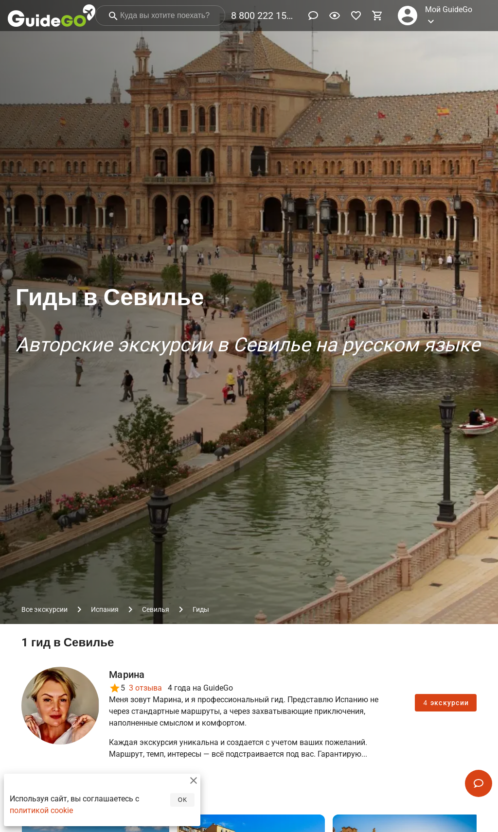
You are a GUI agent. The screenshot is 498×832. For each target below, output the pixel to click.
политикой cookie (41, 812)
